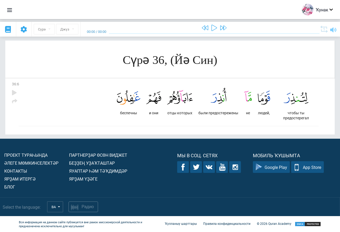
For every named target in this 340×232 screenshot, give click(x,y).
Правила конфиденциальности (226, 223)
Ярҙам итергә (20, 179)
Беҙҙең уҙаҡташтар (92, 163)
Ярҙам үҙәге (83, 179)
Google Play (271, 167)
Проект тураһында (26, 155)
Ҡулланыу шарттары (181, 223)
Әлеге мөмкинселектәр (31, 163)
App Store (307, 167)
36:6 (15, 83)
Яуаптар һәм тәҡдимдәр (98, 171)
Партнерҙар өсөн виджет (98, 155)
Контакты (15, 171)
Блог (9, 187)
